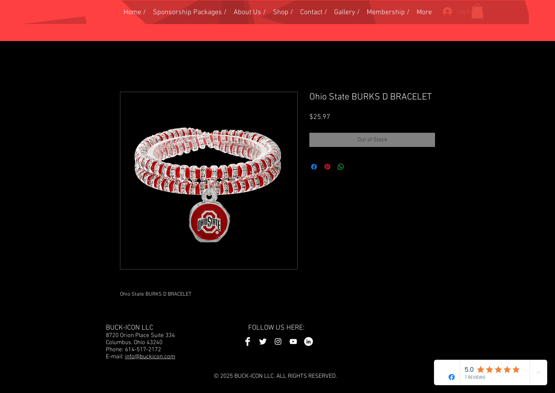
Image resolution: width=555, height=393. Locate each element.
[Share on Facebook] (314, 167)
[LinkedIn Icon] (308, 341)
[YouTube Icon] (293, 341)
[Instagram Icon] (278, 341)
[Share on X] (354, 167)
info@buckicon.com (150, 356)
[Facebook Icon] (247, 341)
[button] (477, 11)
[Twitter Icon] (262, 341)
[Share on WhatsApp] (341, 167)
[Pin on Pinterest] (327, 167)
